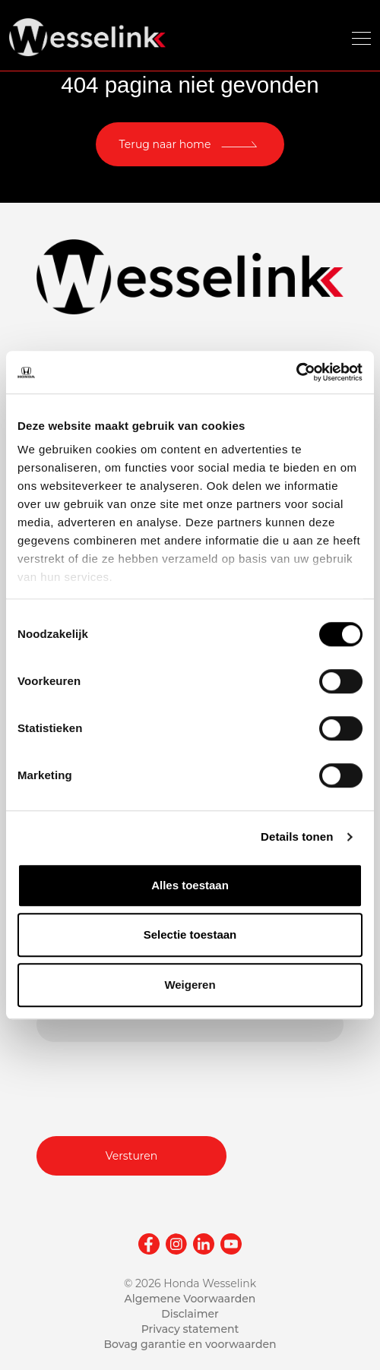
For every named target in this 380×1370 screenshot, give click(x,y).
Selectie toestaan (190, 934)
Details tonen (297, 836)
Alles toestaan (190, 885)
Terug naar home (165, 144)
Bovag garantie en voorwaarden (189, 1344)
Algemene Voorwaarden (190, 1298)
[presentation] (152, 1086)
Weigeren (189, 984)
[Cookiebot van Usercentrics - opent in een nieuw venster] (296, 372)
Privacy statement (190, 1329)
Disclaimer (190, 1314)
